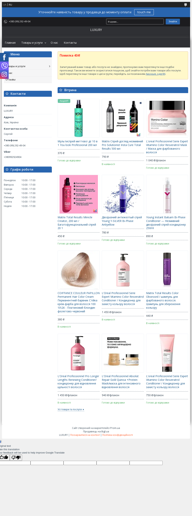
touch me (144, 12)
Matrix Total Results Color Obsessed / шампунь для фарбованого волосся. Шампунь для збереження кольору (163, 300)
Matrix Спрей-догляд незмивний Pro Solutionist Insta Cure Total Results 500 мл (122, 145)
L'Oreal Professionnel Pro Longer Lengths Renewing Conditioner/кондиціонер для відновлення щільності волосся (78, 381)
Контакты (70, 42)
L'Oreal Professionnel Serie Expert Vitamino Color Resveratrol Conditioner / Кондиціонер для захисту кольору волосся (123, 298)
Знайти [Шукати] (173, 21)
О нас (54, 42)
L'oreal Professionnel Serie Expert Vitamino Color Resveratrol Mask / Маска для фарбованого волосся (167, 147)
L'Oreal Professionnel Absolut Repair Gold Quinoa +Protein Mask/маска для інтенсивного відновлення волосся (121, 381)
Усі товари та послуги (70, 409)
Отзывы (11, 79)
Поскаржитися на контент (85, 435)
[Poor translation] (16, 457)
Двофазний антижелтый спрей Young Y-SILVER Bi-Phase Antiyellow (122, 221)
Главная (10, 42)
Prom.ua (115, 428)
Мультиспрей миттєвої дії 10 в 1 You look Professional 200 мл (78, 143)
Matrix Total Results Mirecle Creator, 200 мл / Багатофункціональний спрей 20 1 (77, 223)
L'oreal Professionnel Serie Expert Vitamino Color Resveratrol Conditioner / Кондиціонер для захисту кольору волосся (167, 381)
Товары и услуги (32, 42)
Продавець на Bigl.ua (96, 431)
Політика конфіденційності (117, 435)
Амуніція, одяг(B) (155, 74)
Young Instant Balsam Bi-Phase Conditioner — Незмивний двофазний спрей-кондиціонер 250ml (166, 223)
